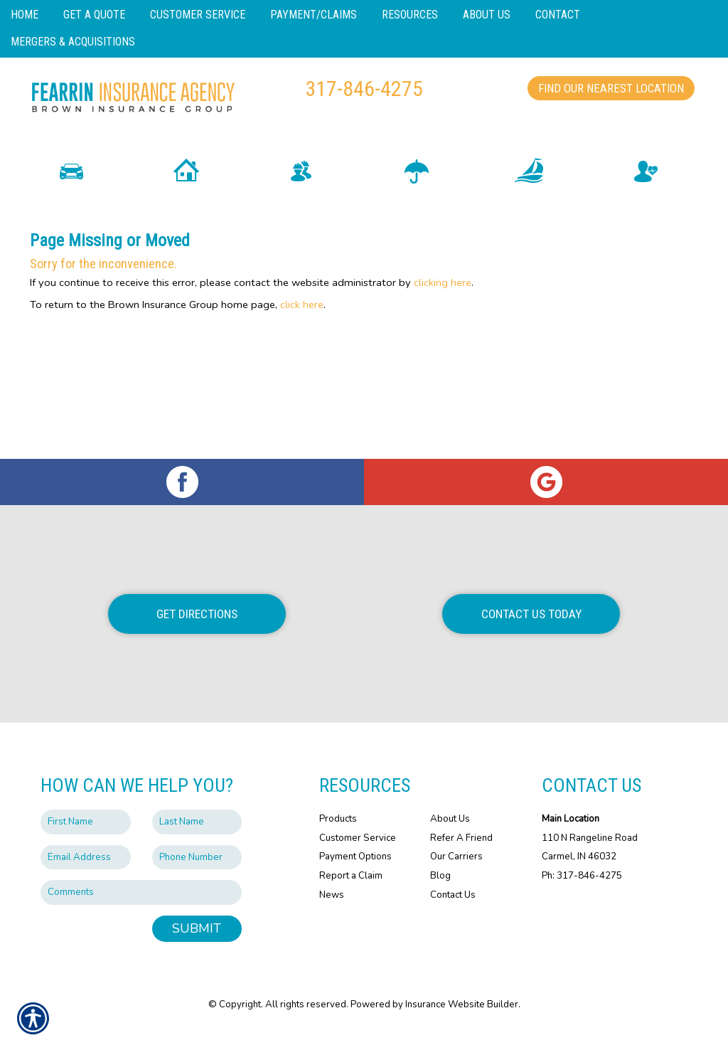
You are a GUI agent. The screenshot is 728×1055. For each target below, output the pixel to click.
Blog (440, 899)
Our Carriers (456, 880)
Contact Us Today (531, 637)
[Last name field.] (197, 845)
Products (338, 842)
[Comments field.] (141, 915)
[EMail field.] (86, 881)
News (331, 918)
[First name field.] (86, 845)
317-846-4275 (364, 88)
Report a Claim (350, 899)
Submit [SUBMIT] (196, 951)
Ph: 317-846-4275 (582, 899)
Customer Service (357, 861)
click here (301, 328)
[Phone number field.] (197, 881)
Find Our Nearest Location (611, 88)
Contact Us (453, 918)
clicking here (442, 306)
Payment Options (355, 880)
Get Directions (196, 637)
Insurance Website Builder (461, 1028)
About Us (450, 842)
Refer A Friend (461, 861)
